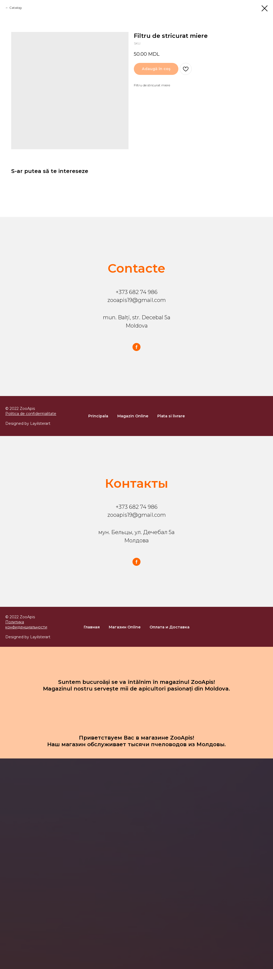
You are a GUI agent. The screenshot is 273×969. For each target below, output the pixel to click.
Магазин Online (124, 627)
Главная (92, 627)
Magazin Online (132, 416)
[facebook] (136, 347)
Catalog (15, 8)
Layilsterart (40, 423)
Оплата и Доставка (170, 627)
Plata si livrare (171, 416)
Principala (98, 416)
